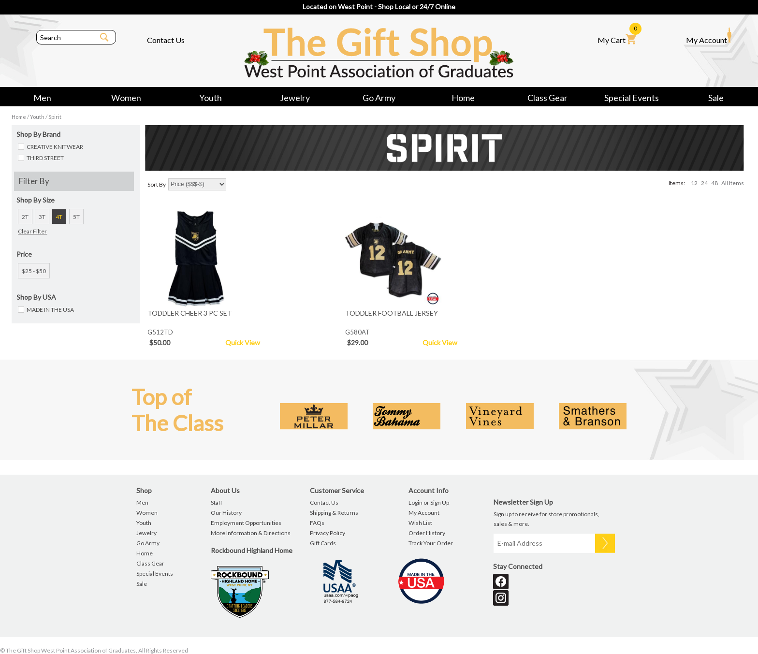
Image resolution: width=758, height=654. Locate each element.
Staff (216, 502)
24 (704, 183)
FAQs (317, 522)
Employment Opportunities (246, 522)
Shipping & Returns (334, 512)
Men (42, 97)
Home (463, 97)
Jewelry (295, 97)
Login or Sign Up (428, 502)
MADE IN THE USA (50, 309)
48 (714, 183)
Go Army (379, 97)
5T (76, 216)
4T (59, 216)
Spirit (54, 117)
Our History (226, 512)
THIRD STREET (45, 157)
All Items (732, 183)
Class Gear (547, 97)
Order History (426, 533)
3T (42, 216)
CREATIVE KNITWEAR (55, 146)
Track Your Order (430, 543)
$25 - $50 (34, 271)
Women (126, 97)
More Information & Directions (251, 533)
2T (25, 216)
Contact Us (166, 39)
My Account (708, 35)
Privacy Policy (327, 533)
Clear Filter (32, 231)
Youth (210, 97)
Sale (716, 97)
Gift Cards (323, 543)
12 (694, 183)
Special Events (631, 97)
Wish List (420, 522)
